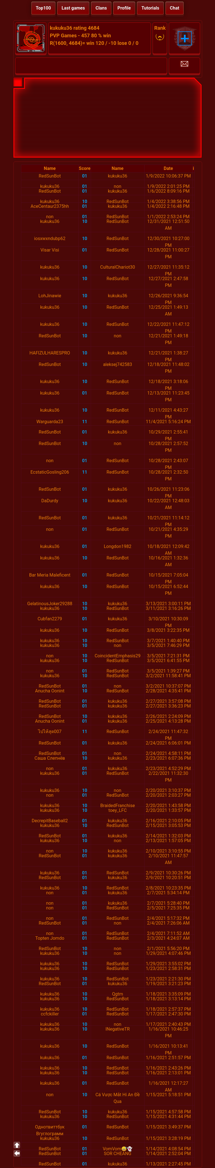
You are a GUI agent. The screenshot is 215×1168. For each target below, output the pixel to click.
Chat (174, 8)
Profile (124, 8)
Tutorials (150, 8)
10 (84, 201)
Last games (73, 8)
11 (84, 421)
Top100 (43, 8)
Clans (101, 8)
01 (84, 176)
